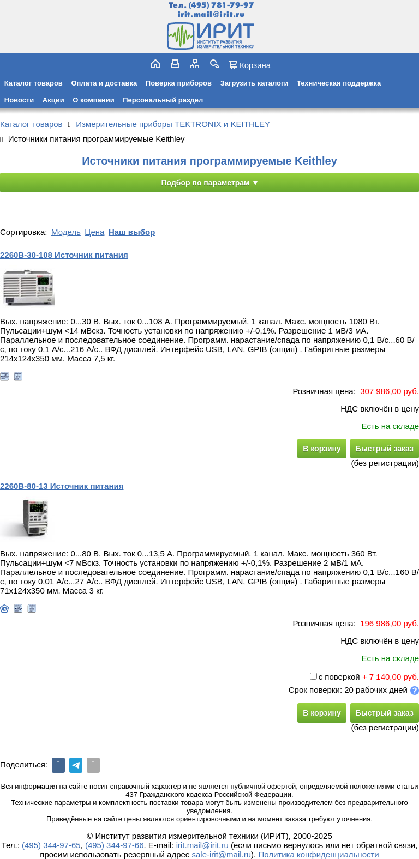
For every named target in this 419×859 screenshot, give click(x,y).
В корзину (322, 448)
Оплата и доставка (104, 83)
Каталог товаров (33, 83)
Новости (19, 100)
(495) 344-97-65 (51, 845)
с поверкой (335, 676)
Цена (94, 232)
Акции (53, 100)
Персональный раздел (163, 100)
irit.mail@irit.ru (211, 14)
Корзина (255, 65)
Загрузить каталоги (254, 83)
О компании (93, 100)
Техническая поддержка (339, 83)
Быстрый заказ (385, 448)
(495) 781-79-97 (221, 5)
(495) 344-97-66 (114, 845)
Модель (66, 232)
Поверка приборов (179, 83)
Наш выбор (132, 232)
